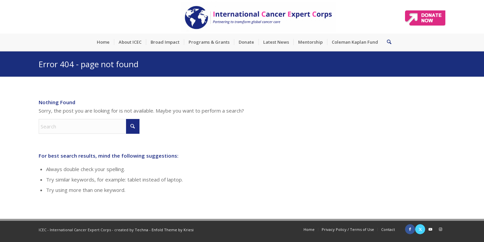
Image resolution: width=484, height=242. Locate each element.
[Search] (386, 42)
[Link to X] (420, 229)
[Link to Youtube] (430, 229)
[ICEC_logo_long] (258, 17)
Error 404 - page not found (88, 64)
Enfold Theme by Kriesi (173, 229)
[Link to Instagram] (440, 229)
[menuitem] (103, 42)
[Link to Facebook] (410, 229)
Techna (141, 229)
